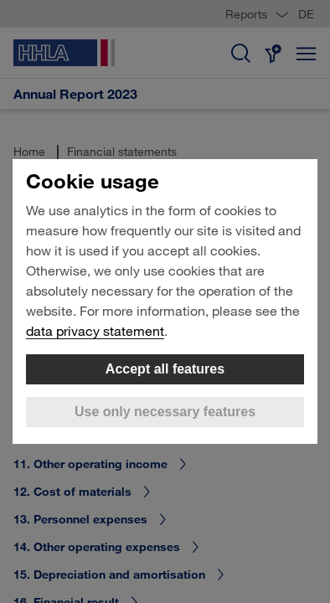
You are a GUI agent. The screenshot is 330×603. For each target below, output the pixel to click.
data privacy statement (95, 330)
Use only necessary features (165, 412)
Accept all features (165, 369)
